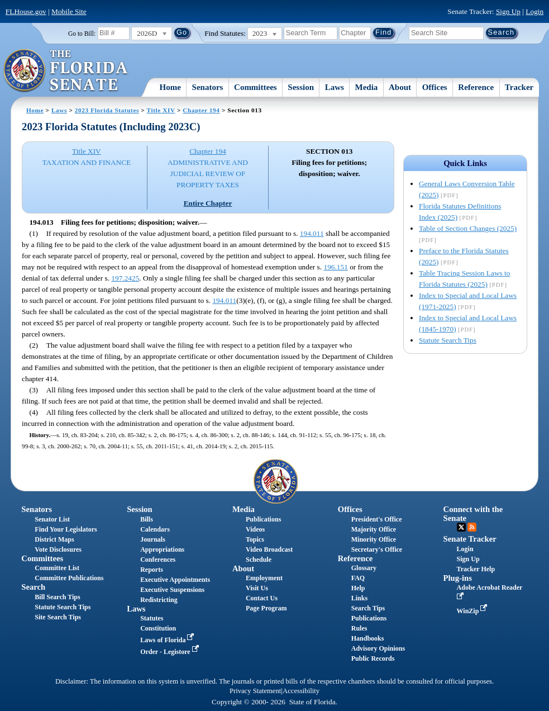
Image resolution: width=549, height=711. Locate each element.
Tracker (519, 87)
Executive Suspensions (172, 590)
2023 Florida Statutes (107, 110)
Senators (207, 87)
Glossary (363, 568)
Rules (359, 628)
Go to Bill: (82, 33)
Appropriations (162, 549)
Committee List (57, 568)
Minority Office (373, 539)
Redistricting (159, 600)
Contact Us (262, 598)
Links (359, 598)
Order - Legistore (170, 652)
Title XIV (161, 110)
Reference (476, 87)
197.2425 (125, 278)
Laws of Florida (168, 640)
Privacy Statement (255, 691)
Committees (255, 87)
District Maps (54, 539)
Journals (152, 539)
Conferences (157, 559)
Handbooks (367, 638)
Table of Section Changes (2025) (468, 228)
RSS (471, 527)
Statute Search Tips (447, 340)
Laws (334, 87)
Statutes (151, 618)
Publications (263, 519)
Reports (151, 569)
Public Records (373, 658)
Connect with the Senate (473, 513)
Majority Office (373, 529)
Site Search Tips (58, 617)
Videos (255, 529)
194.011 (312, 233)
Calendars (155, 529)
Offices (434, 87)
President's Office (376, 519)
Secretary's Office (376, 549)
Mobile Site (69, 11)
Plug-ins (457, 577)
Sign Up (508, 11)
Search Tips (368, 608)
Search (33, 586)
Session (301, 87)
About (400, 87)
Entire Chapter (208, 203)
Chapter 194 (201, 110)
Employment (264, 578)
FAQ (358, 578)
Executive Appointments (175, 580)
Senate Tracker (470, 538)
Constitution (158, 628)
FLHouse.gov (26, 11)
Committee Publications (69, 578)
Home (170, 87)
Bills (146, 519)
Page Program (266, 608)
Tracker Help (476, 569)
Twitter (461, 527)
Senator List (52, 519)
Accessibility (301, 691)
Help (358, 588)
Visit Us (257, 588)
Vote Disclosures (58, 549)
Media (366, 87)
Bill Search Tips (57, 597)
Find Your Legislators (66, 529)
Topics (255, 539)
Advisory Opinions (378, 648)
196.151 (335, 267)
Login (534, 11)
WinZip (473, 611)
